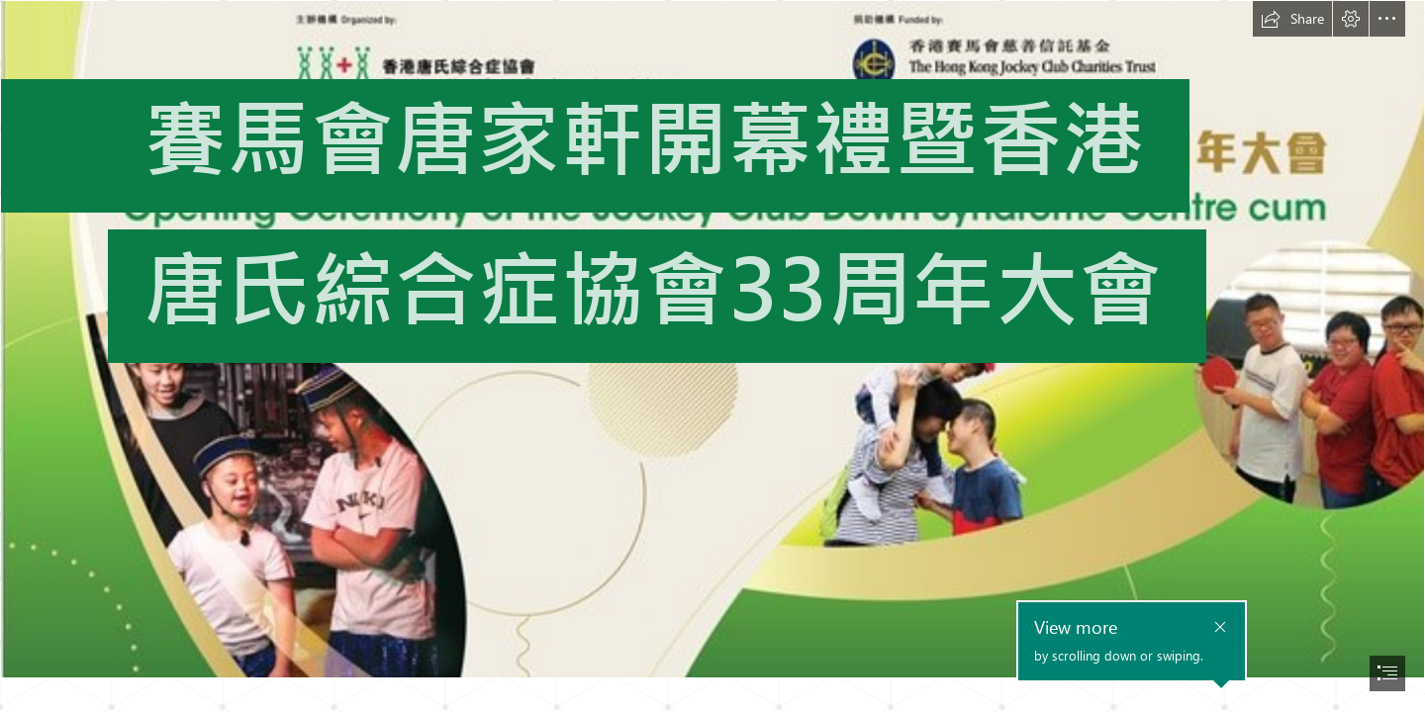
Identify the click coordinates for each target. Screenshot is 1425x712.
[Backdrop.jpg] (712, 339)
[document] (712, 356)
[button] (1292, 19)
